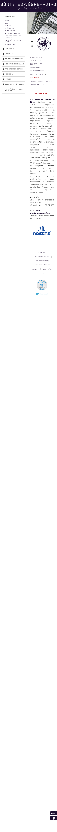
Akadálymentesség (42, 261)
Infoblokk (53, 818)
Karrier (8, 79)
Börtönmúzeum (10, 44)
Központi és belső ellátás (14, 64)
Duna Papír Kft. (36, 64)
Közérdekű (9, 74)
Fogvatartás (9, 49)
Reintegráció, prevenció (14, 59)
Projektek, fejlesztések (14, 69)
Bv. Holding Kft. (10, 31)
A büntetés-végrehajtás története (13, 36)
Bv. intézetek (9, 26)
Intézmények (9, 28)
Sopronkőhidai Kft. (37, 85)
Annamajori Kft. (36, 61)
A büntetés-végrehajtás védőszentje (13, 41)
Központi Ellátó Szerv (12, 33)
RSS (43, 273)
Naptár (31, 46)
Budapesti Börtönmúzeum (14, 84)
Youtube (47, 265)
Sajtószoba (9, 54)
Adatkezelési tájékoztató (42, 257)
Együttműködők (47, 269)
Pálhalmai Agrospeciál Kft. (41, 81)
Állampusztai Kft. (37, 57)
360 (53, 813)
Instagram (35, 269)
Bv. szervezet (10, 16)
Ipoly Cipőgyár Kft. (37, 71)
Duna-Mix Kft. (35, 68)
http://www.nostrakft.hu (40, 213)
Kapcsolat (38, 265)
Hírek (7, 20)
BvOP (6, 23)
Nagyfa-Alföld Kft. (37, 74)
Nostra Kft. (34, 78)
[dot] (38, 210)
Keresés (55, 8)
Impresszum (42, 252)
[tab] (13, 16)
